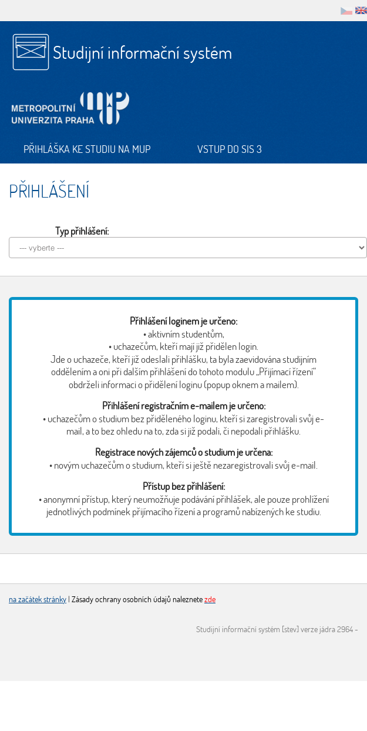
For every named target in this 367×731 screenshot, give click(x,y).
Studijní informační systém (142, 52)
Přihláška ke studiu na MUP (86, 149)
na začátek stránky (37, 599)
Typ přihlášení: (82, 231)
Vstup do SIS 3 (229, 149)
